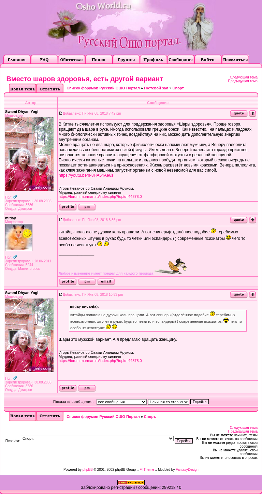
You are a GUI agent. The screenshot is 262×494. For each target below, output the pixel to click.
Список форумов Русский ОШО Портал (103, 88)
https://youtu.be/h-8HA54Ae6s (86, 175)
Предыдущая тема (243, 81)
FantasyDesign (187, 469)
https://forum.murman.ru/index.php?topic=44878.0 (100, 196)
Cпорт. (179, 88)
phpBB (88, 469)
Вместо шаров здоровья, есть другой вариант (84, 79)
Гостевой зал (156, 88)
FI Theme (147, 469)
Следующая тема (244, 77)
